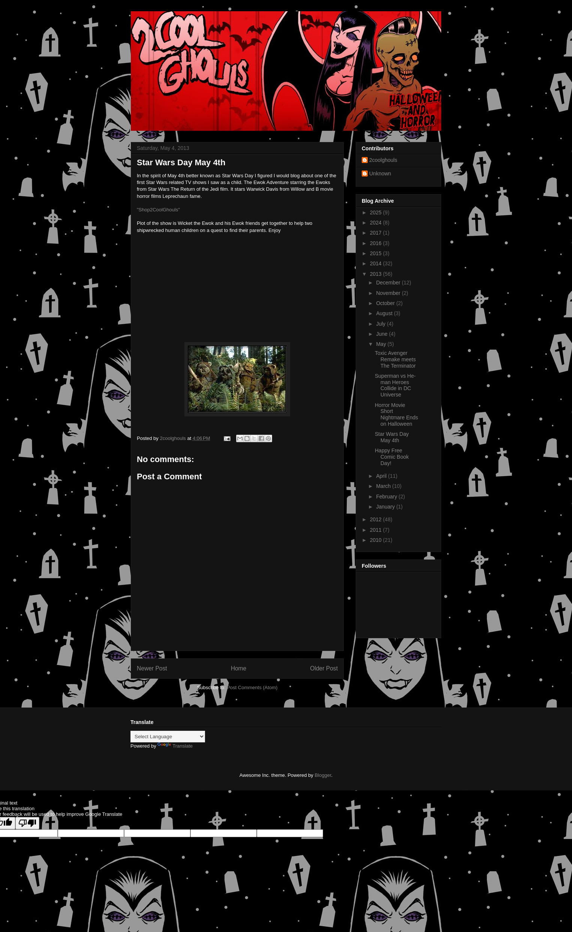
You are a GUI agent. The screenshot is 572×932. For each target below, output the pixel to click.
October (386, 303)
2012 (376, 519)
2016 (376, 243)
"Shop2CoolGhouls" (158, 209)
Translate (175, 746)
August (385, 313)
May (381, 344)
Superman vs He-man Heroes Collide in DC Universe (395, 385)
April (382, 476)
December (388, 283)
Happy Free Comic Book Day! (392, 456)
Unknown (380, 174)
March (384, 486)
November (388, 293)
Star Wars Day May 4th (392, 437)
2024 (376, 223)
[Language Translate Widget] (167, 736)
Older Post (324, 668)
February (387, 497)
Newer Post (152, 668)
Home (239, 668)
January (386, 507)
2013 (376, 274)
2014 (376, 263)
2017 (376, 233)
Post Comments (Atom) (252, 687)
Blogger (322, 775)
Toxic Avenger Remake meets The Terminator (395, 359)
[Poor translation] (27, 823)
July (381, 324)
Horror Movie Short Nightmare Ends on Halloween (396, 414)
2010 (376, 540)
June (382, 334)
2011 (376, 530)
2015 (376, 253)
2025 (376, 212)
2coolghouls (383, 160)
